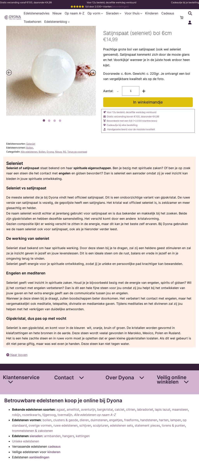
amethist (73, 409)
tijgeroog (49, 415)
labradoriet (145, 409)
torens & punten (173, 425)
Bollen (29, 147)
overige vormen (40, 425)
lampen (175, 420)
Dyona (50, 151)
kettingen (83, 436)
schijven (85, 425)
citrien (130, 409)
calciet (119, 409)
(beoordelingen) (120, 6)
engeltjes (115, 420)
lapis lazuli (162, 409)
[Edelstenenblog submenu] (69, 22)
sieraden (36, 436)
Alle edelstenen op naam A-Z (95, 415)
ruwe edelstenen (65, 425)
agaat (61, 409)
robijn (16, 415)
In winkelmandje (148, 102)
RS (64, 151)
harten (163, 420)
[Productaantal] (130, 91)
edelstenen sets (121, 425)
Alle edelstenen (29, 151)
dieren (84, 420)
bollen (47, 420)
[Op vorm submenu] (102, 13)
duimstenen (99, 420)
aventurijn (88, 409)
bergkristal (105, 409)
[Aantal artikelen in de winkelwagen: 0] (182, 17)
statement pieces (147, 425)
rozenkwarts (31, 415)
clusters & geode (65, 420)
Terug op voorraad (77, 151)
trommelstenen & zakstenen (32, 431)
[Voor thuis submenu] (141, 13)
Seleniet (30, 143)
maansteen (180, 409)
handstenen (148, 420)
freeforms (131, 420)
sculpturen (100, 425)
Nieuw (58, 151)
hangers (68, 436)
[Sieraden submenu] (120, 13)
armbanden (52, 436)
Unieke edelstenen (25, 441)
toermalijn (65, 415)
